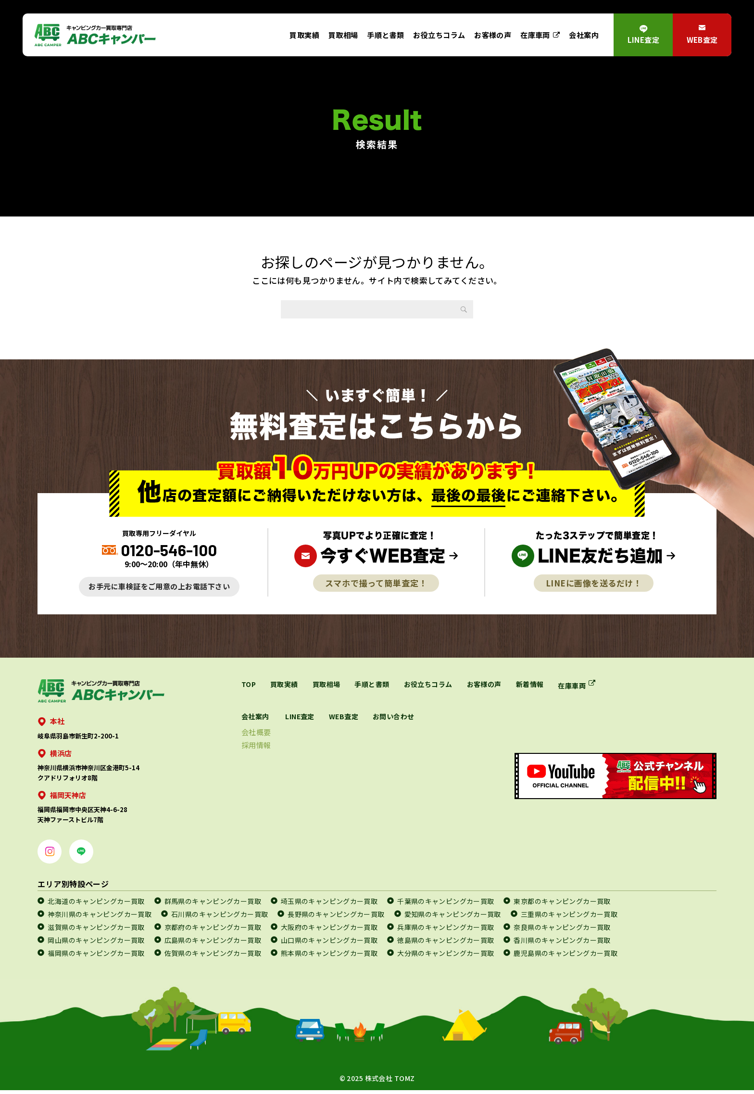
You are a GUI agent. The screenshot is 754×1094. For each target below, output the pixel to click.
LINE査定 (644, 39)
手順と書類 (385, 34)
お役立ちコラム (439, 34)
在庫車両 (535, 34)
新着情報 (557, 684)
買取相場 (343, 34)
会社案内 (584, 34)
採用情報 (312, 746)
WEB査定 (702, 39)
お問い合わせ (463, 717)
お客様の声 (492, 34)
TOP (249, 684)
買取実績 (304, 34)
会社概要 (312, 733)
